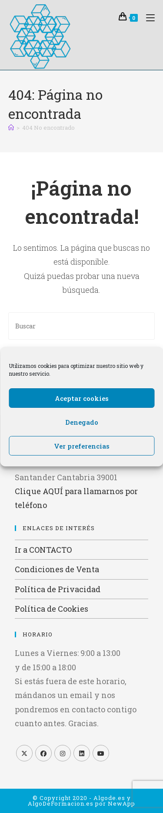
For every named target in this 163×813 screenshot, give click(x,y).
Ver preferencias (82, 446)
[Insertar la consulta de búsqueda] (81, 326)
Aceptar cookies (82, 398)
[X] (24, 753)
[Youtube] (101, 753)
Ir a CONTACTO (43, 549)
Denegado (81, 422)
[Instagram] (62, 753)
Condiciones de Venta (57, 569)
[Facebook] (43, 753)
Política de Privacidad (57, 589)
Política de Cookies (51, 608)
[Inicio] (11, 127)
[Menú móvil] (147, 17)
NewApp (121, 803)
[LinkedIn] (81, 753)
